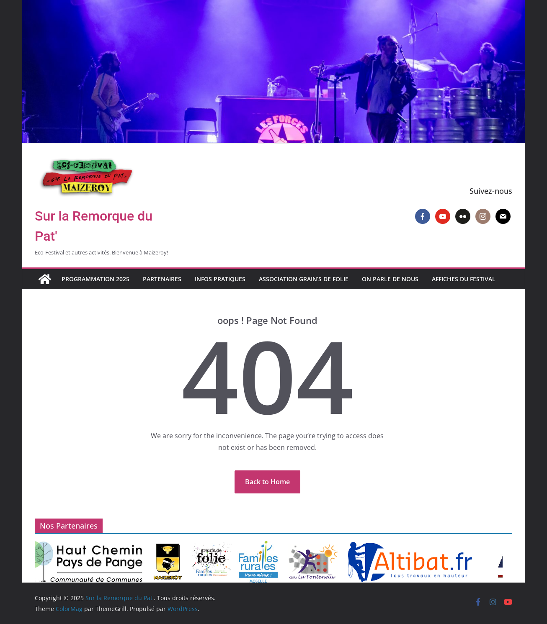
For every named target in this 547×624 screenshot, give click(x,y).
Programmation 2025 (95, 279)
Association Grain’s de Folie (303, 279)
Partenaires (162, 279)
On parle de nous (390, 279)
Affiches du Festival (463, 279)
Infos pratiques (220, 279)
